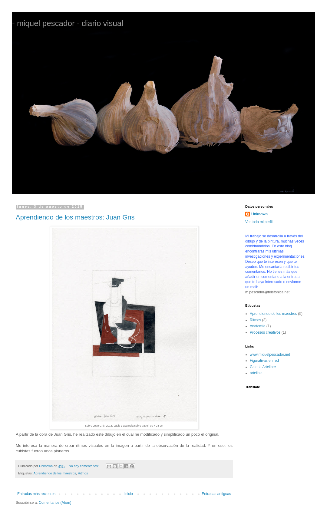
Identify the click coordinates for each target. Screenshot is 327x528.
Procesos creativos (265, 332)
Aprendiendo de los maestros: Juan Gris (75, 217)
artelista (256, 373)
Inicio (128, 494)
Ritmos (83, 473)
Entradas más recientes (36, 494)
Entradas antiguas (216, 494)
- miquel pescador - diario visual (67, 23)
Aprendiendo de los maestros (54, 473)
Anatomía (257, 326)
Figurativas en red (264, 360)
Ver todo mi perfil (258, 222)
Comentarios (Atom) (55, 502)
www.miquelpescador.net (270, 354)
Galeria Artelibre (263, 367)
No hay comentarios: (84, 466)
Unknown (259, 214)
